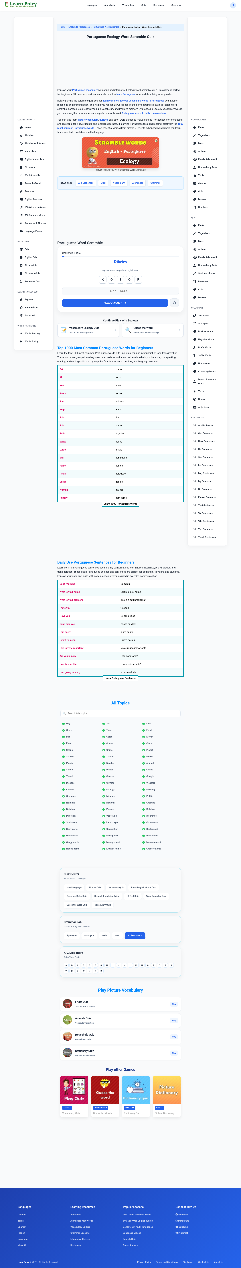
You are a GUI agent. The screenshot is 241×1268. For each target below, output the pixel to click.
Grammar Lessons (79, 1233)
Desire (63, 481)
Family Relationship (205, 159)
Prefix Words (202, 347)
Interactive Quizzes (80, 1239)
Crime (109, 750)
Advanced (27, 315)
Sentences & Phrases (33, 223)
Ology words (72, 842)
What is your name (69, 591)
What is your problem (71, 599)
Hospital (110, 802)
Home (25, 127)
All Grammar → (135, 935)
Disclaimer (188, 1262)
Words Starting (30, 333)
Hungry (63, 497)
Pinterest (182, 1233)
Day (68, 723)
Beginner (27, 299)
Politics (150, 796)
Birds (198, 143)
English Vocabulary (32, 159)
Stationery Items (204, 273)
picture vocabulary (88, 119)
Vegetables (201, 135)
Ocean (109, 743)
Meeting (150, 789)
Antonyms (89, 935)
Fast (61, 401)
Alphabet (27, 135)
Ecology (110, 789)
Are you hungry (67, 656)
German (22, 1214)
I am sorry (65, 632)
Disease (70, 783)
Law (148, 723)
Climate (110, 783)
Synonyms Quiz (116, 887)
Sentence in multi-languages (138, 1227)
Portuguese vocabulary (85, 90)
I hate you (64, 607)
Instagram (182, 1220)
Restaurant (152, 829)
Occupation (112, 829)
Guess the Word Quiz (77, 905)
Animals (200, 151)
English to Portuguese (79, 27)
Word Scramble (30, 175)
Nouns (199, 399)
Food (149, 730)
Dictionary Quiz (30, 273)
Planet (149, 750)
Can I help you (67, 624)
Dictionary (158, 5)
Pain (61, 417)
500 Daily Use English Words (138, 1220)
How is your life (68, 664)
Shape (69, 750)
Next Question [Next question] (115, 302)
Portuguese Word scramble (106, 27)
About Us (218, 1262)
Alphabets (109, 5)
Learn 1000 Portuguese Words (120, 503)
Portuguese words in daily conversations (143, 113)
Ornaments (152, 822)
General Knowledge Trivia (107, 896)
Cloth (149, 743)
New (61, 385)
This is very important (71, 648)
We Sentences (203, 513)
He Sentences (202, 449)
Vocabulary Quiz (103, 905)
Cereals (70, 789)
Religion (70, 802)
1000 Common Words (33, 207)
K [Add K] (103, 279)
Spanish (22, 1227)
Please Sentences (204, 497)
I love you (64, 615)
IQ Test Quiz (133, 896)
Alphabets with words (81, 1220)
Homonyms (201, 363)
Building (70, 809)
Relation (150, 809)
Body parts (71, 829)
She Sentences (203, 457)
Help (62, 409)
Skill (61, 457)
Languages (91, 5)
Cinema (110, 776)
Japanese (23, 1239)
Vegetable (111, 815)
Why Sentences (203, 521)
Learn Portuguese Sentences (120, 678)
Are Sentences (203, 425)
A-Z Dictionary (85, 182)
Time (109, 730)
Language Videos (31, 231)
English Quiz (28, 257)
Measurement (153, 842)
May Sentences (203, 473)
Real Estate (152, 835)
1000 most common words (137, 1214)
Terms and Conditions (167, 1262)
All (60, 377)
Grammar (176, 5)
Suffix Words (202, 355)
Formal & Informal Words (204, 381)
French (21, 1233)
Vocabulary (128, 5)
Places (109, 769)
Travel (69, 776)
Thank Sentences (204, 537)
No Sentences (202, 489)
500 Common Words (32, 215)
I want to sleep (67, 640)
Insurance (151, 815)
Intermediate (29, 307)
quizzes (103, 119)
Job (108, 723)
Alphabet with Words (32, 143)
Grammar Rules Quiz (77, 896)
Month (149, 736)
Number (110, 763)
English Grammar (31, 199)
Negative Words (203, 339)
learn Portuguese (126, 94)
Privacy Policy (144, 1262)
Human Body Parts (205, 167)
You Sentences (203, 529)
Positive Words (203, 331)
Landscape (112, 822)
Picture (110, 809)
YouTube (182, 1227)
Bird (68, 736)
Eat (61, 369)
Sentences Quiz (30, 281)
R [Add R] (138, 279)
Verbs (104, 935)
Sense (62, 441)
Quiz (143, 5)
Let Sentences (203, 465)
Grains (149, 769)
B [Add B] (120, 279)
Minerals (110, 796)
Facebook (182, 1214)
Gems (69, 730)
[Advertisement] (34, 69)
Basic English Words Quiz (143, 887)
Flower (149, 756)
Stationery (71, 822)
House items (72, 848)
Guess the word (131, 1245)
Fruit (68, 743)
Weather (150, 783)
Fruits (198, 127)
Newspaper (112, 835)
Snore (62, 393)
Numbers (200, 207)
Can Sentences (203, 433)
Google (150, 776)
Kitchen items (113, 848)
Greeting (150, 802)
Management (113, 842)
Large (62, 449)
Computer (71, 796)
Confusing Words (204, 371)
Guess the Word (30, 183)
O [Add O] (112, 279)
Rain (61, 425)
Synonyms (72, 935)
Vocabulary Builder (80, 1227)
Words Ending (29, 341)
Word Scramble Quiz (156, 896)
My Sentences (203, 481)
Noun (117, 935)
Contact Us (203, 1262)
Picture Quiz (28, 265)
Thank (62, 473)
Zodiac (109, 756)
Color (109, 736)
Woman (63, 489)
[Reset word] (174, 302)
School (69, 769)
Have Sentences (204, 441)
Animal (150, 763)
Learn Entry (23, 1262)
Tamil (21, 1220)
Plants (69, 763)
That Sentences (203, 505)
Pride (62, 433)
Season (70, 756)
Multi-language (74, 887)
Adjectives (201, 407)
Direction (71, 815)
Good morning (67, 583)
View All (22, 1245)
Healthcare (72, 835)
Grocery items (153, 848)
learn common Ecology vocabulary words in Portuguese (133, 100)
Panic (62, 465)
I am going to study (70, 672)
